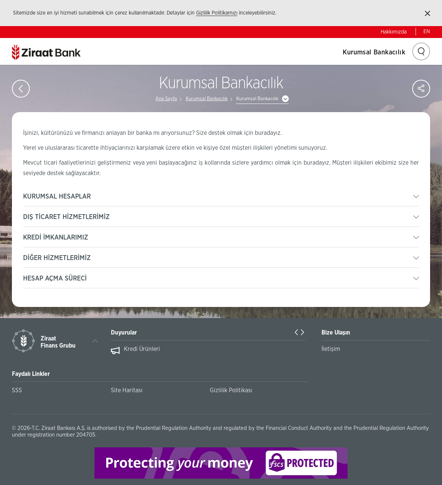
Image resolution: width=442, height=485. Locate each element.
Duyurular (124, 333)
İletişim (330, 349)
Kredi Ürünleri (142, 349)
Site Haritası (126, 390)
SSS (17, 390)
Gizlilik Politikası (231, 390)
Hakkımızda (394, 32)
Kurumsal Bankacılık (374, 52)
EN (426, 31)
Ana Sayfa (166, 98)
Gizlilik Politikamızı (216, 13)
